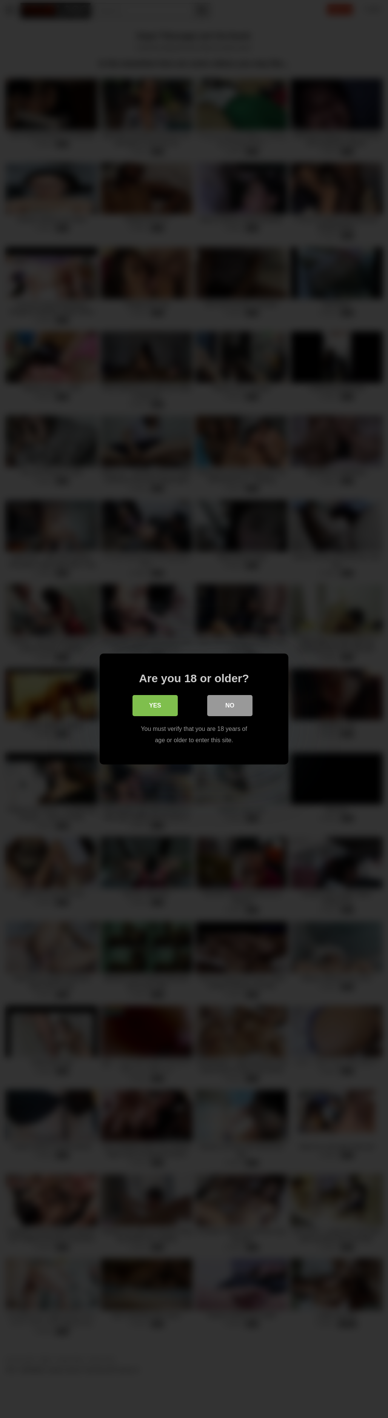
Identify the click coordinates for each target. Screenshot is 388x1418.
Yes (155, 705)
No (229, 705)
